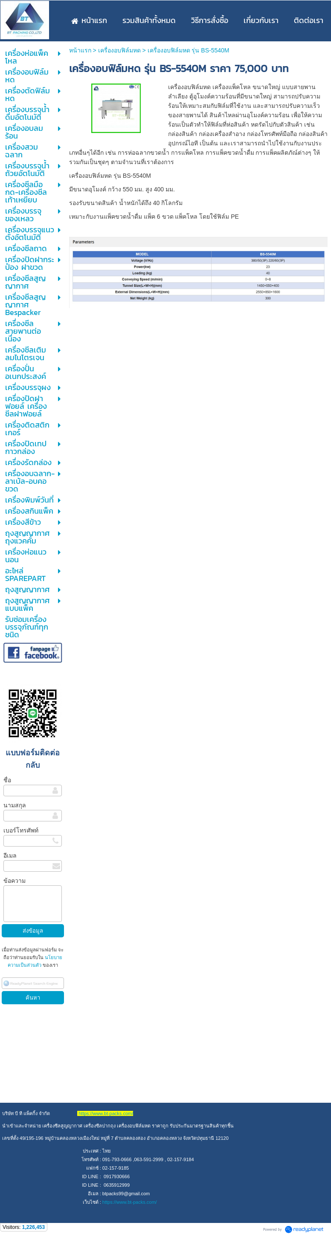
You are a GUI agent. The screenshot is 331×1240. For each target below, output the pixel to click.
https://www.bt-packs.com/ (129, 1202)
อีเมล (10, 855)
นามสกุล (14, 805)
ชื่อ (7, 780)
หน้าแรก (80, 50)
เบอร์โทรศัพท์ (20, 830)
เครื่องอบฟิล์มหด (119, 50)
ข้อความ (14, 880)
